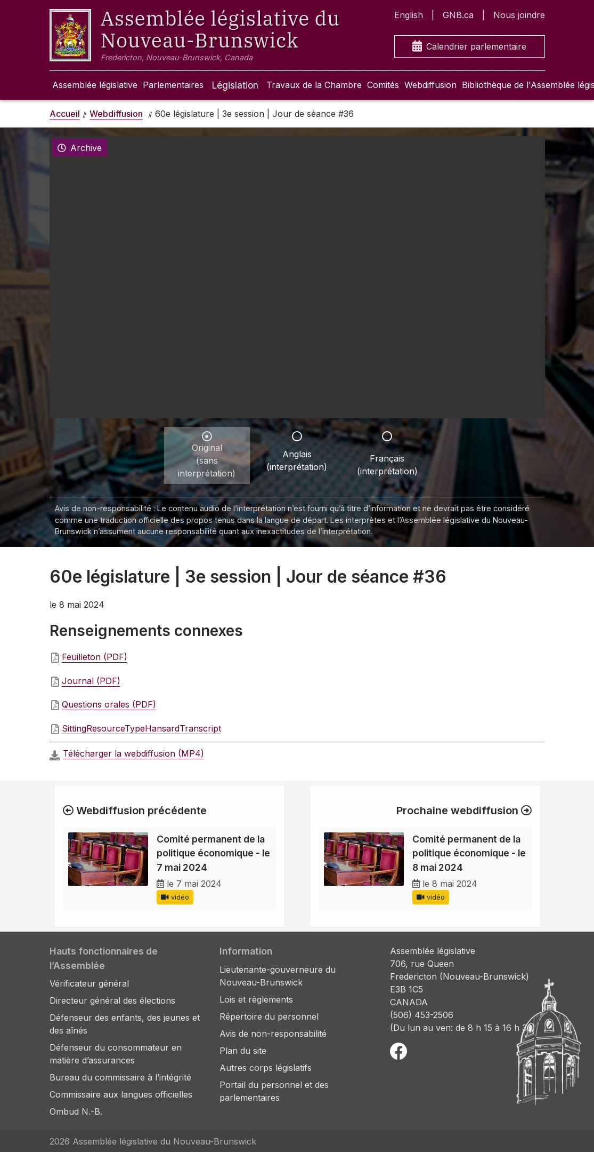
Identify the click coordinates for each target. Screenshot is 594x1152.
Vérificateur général (89, 983)
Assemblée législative (94, 85)
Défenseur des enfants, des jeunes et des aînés (125, 1024)
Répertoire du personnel (269, 1016)
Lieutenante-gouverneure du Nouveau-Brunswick (277, 976)
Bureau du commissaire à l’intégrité (120, 1077)
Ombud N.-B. (76, 1111)
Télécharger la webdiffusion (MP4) (133, 753)
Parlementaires (173, 85)
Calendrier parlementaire (469, 46)
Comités (383, 85)
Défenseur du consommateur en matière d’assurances (116, 1054)
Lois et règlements (256, 999)
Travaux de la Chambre (314, 85)
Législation (234, 85)
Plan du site (242, 1050)
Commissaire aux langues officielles (121, 1094)
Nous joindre (519, 15)
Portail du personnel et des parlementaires (274, 1091)
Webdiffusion (430, 85)
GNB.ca (458, 15)
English (408, 15)
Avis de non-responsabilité (273, 1033)
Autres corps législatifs (265, 1067)
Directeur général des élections (112, 1000)
